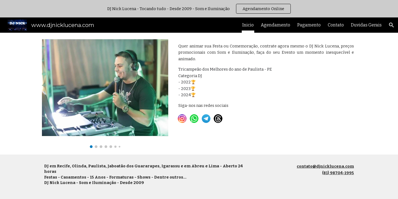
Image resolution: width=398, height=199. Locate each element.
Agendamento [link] (275, 25)
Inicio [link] (248, 25)
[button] (391, 25)
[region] (199, 8)
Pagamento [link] (309, 25)
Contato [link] (336, 25)
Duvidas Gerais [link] (366, 25)
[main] (266, 76)
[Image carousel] (105, 93)
